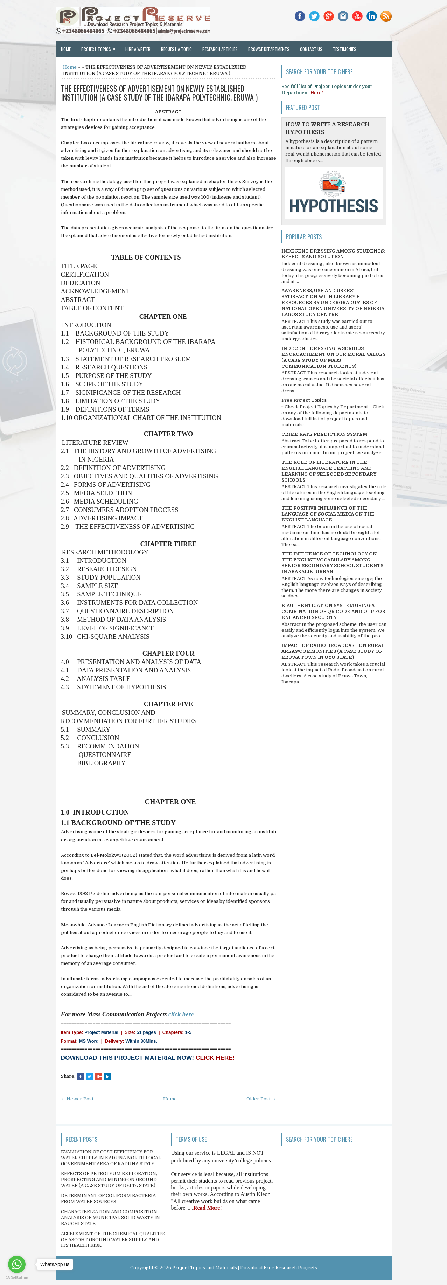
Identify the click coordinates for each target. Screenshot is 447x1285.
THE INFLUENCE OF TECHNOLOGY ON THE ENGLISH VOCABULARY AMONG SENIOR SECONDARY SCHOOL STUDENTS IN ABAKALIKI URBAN (332, 562)
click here (181, 1014)
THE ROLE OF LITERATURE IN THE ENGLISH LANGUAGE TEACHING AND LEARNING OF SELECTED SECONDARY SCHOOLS (328, 471)
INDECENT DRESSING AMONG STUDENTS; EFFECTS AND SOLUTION (333, 254)
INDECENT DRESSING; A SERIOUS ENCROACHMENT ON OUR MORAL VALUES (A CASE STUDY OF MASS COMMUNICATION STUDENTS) (333, 357)
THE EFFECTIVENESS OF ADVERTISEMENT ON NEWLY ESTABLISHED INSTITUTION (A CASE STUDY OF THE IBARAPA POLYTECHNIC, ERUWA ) (159, 92)
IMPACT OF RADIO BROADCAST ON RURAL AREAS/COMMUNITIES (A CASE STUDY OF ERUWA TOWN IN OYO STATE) (332, 651)
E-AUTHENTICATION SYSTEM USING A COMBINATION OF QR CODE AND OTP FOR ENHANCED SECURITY (333, 611)
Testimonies (344, 49)
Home (66, 49)
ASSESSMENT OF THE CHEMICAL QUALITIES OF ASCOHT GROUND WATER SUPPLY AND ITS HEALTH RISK (113, 1239)
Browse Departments (268, 49)
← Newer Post (77, 1098)
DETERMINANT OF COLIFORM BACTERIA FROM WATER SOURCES (108, 1198)
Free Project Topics (304, 400)
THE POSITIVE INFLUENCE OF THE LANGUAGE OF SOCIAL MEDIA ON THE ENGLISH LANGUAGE (328, 514)
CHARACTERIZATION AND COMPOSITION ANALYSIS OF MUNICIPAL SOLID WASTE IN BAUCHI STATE (110, 1217)
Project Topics (100, 47)
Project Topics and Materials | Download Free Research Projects (244, 1267)
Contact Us (311, 49)
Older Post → (261, 1098)
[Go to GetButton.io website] (17, 1278)
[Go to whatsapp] (17, 1264)
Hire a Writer (138, 49)
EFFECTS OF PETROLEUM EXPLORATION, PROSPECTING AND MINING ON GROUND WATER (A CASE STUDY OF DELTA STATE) (109, 1179)
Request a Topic (176, 49)
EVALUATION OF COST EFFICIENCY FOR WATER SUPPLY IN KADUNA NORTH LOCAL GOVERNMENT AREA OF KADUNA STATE (111, 1157)
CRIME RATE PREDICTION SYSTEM (324, 434)
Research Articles (220, 49)
